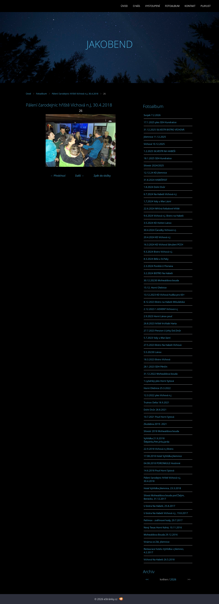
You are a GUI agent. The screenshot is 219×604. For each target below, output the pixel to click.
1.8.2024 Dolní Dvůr (154, 186)
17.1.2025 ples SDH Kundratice (160, 122)
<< (147, 579)
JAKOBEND (109, 44)
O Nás (136, 6)
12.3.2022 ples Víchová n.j (157, 395)
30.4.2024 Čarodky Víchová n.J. (160, 229)
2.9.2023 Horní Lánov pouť (158, 316)
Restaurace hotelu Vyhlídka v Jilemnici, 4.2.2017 (164, 550)
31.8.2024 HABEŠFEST (155, 179)
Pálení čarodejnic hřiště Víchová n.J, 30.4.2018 (75, 93)
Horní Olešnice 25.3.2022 (157, 388)
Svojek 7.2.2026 (152, 115)
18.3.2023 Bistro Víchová (157, 359)
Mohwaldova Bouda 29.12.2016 (161, 534)
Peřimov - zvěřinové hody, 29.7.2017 (163, 520)
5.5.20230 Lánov (153, 352)
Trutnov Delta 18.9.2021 (156, 402)
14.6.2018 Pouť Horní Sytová (159, 470)
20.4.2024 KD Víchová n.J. (157, 237)
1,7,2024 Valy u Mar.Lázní (157, 201)
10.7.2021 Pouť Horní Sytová (159, 416)
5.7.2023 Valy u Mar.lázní (157, 337)
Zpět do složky (102, 175)
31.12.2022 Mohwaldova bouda (160, 373)
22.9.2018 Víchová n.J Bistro (158, 448)
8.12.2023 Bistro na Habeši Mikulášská (164, 301)
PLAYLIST (206, 6)
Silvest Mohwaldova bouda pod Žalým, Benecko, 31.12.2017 (164, 497)
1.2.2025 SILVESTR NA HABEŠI (159, 151)
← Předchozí (57, 175)
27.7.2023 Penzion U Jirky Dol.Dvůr (162, 330)
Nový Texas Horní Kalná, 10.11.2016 (163, 527)
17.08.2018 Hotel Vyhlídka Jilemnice (163, 456)
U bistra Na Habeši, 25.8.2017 (159, 505)
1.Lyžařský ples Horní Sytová (159, 380)
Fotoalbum (172, 6)
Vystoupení (152, 6)
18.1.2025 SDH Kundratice (158, 158)
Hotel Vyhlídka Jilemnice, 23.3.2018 (162, 488)
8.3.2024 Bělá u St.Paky (156, 258)
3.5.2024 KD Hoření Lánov (158, 222)
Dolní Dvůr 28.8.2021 (155, 409)
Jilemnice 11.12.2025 (155, 136)
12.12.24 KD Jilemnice (155, 172)
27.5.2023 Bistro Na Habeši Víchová (162, 344)
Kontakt (190, 6)
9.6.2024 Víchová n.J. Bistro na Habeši (164, 215)
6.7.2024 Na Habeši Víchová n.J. (160, 194)
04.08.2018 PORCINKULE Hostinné (162, 463)
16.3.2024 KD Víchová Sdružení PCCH (163, 244)
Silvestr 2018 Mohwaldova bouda (161, 431)
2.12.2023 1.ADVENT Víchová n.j (161, 309)
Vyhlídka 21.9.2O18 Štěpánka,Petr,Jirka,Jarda (156, 440)
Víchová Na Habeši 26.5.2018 (159, 559)
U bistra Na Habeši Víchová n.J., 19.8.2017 (166, 513)
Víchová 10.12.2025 (154, 143)
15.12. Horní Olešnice (155, 287)
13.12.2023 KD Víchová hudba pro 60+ (164, 294)
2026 (173, 579)
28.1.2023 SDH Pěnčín (155, 366)
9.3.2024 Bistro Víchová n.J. (158, 251)
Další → (79, 175)
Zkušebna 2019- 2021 (155, 423)
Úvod (124, 6)
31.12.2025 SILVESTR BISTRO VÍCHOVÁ (164, 129)
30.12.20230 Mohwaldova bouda (161, 280)
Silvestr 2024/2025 (154, 165)
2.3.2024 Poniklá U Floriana (158, 266)
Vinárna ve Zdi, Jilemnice (156, 541)
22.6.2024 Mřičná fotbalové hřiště (161, 208)
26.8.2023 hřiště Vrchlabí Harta (160, 323)
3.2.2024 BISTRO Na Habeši (158, 273)
